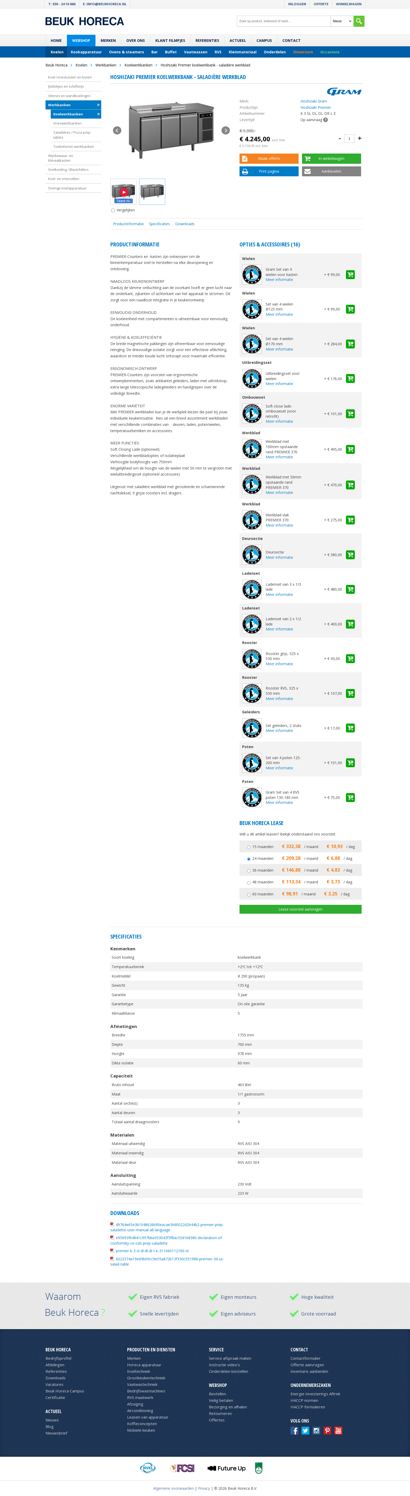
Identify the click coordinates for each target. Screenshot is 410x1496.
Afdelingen (54, 1364)
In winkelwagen (331, 158)
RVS (218, 51)
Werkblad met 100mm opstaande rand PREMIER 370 (282, 446)
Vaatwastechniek (142, 1384)
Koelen (57, 51)
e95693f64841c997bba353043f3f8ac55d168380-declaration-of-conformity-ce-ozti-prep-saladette (166, 1240)
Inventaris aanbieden (309, 1371)
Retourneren (220, 1413)
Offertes (217, 1419)
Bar (154, 51)
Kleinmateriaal (243, 51)
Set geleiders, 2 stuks (283, 725)
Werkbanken (59, 105)
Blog (49, 1426)
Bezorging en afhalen (228, 1406)
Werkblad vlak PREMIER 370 (277, 517)
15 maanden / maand (303, 846)
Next (225, 130)
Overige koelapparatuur (67, 188)
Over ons (135, 40)
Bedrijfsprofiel (58, 1358)
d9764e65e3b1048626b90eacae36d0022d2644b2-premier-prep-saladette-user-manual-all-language (167, 1227)
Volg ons (300, 1421)
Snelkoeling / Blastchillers (68, 169)
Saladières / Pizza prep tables (71, 134)
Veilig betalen (221, 1400)
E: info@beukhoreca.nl (105, 4)
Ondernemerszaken (311, 1385)
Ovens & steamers (126, 51)
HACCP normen (304, 1400)
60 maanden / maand (301, 893)
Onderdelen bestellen (228, 1371)
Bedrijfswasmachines (146, 1390)
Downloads (185, 223)
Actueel (238, 40)
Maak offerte (269, 158)
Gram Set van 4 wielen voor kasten (282, 272)
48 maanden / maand (302, 881)
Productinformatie (128, 223)
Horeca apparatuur (144, 1364)
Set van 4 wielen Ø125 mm (279, 307)
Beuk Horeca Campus (64, 1390)
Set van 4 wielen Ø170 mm (279, 341)
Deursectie (275, 552)
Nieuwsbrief (56, 1433)
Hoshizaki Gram (313, 101)
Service (216, 1349)
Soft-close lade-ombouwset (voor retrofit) (281, 411)
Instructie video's (224, 1364)
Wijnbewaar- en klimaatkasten (60, 158)
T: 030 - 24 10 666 (61, 4)
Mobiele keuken (141, 1430)
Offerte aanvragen (307, 1364)
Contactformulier (306, 1358)
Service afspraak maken (230, 1358)
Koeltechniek (138, 1371)
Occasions (330, 51)
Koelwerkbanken (68, 114)
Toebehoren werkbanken (73, 146)
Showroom (303, 51)
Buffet (171, 51)
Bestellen (217, 1393)
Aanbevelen (331, 171)
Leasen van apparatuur (147, 1417)
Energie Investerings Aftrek (315, 1393)
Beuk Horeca (58, 1349)
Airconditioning (140, 1410)
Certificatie (55, 1397)
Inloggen (297, 4)
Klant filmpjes (170, 40)
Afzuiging (135, 1404)
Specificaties (159, 223)
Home (56, 40)
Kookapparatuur (86, 51)
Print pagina (269, 171)
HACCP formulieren (308, 1406)
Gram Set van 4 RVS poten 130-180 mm (282, 795)
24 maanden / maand (302, 858)
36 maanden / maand (302, 870)
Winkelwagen (349, 4)
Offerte (321, 4)
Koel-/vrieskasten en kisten (70, 77)
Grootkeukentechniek (146, 1377)
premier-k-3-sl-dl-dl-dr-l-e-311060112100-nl (152, 1250)
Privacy (204, 1488)
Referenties (207, 40)
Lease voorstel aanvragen (300, 909)
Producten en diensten (151, 1349)
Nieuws (52, 1419)
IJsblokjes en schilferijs (66, 86)
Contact (291, 40)
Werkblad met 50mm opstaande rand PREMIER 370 (283, 482)
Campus (264, 40)
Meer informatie (279, 279)
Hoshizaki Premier (315, 107)
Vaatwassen (195, 51)
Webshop (81, 40)
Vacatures (54, 1384)
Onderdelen (275, 51)
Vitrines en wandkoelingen (69, 95)
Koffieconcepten (142, 1423)
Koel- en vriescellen (63, 178)
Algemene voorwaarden (173, 1488)
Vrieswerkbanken (67, 123)
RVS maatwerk (140, 1397)
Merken (108, 40)
